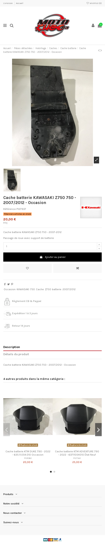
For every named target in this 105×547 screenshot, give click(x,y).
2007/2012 (69, 289)
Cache (40, 289)
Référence (9, 209)
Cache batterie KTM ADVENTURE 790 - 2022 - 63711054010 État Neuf (77, 453)
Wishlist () (94, 3)
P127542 (77, 458)
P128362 (28, 458)
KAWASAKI (23, 289)
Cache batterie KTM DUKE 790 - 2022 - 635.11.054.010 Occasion (27, 453)
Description (11, 347)
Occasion (10, 289)
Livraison (8, 3)
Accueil (19, 3)
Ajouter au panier (52, 257)
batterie (56, 289)
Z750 (48, 289)
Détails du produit (16, 354)
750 (32, 289)
